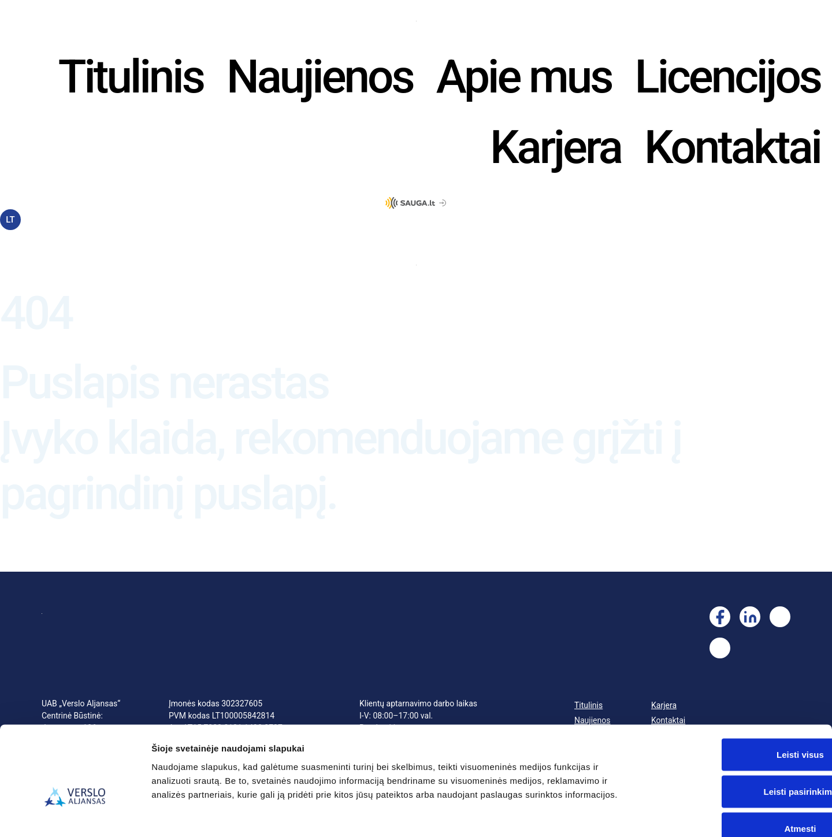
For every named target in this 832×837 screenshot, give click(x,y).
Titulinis (130, 77)
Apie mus (524, 77)
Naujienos (319, 77)
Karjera (555, 147)
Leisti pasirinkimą (735, 724)
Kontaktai (732, 147)
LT (10, 219)
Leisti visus (735, 687)
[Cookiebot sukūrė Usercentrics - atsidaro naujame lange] (74, 814)
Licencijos (727, 77)
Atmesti (735, 761)
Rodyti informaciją (592, 814)
